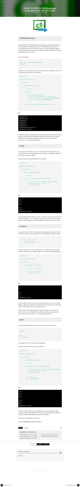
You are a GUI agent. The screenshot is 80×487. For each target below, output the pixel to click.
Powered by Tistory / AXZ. (7, 485)
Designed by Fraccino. (73, 485)
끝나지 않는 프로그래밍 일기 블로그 (1, 485)
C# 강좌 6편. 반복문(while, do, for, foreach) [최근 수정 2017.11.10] (29, 436)
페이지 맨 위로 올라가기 (78, 485)
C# (27, 432)
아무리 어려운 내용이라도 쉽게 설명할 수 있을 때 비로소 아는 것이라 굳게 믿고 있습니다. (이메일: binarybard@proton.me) (37, 453)
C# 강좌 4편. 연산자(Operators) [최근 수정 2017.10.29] (29, 438)
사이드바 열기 (1, 1)
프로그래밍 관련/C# (43, 12)
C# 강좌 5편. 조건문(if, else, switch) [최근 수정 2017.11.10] (51, 436)
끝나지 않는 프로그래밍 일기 (23, 451)
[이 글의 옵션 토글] (22, 428)
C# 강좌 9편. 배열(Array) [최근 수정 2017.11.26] (28, 434)
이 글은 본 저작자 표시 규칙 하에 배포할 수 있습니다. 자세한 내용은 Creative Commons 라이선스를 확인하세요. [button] (60, 428)
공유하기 (40, 444)
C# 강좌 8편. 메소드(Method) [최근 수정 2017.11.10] (50, 434)
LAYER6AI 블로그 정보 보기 (78, 1)
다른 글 (46, 444)
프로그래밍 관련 (23, 432)
